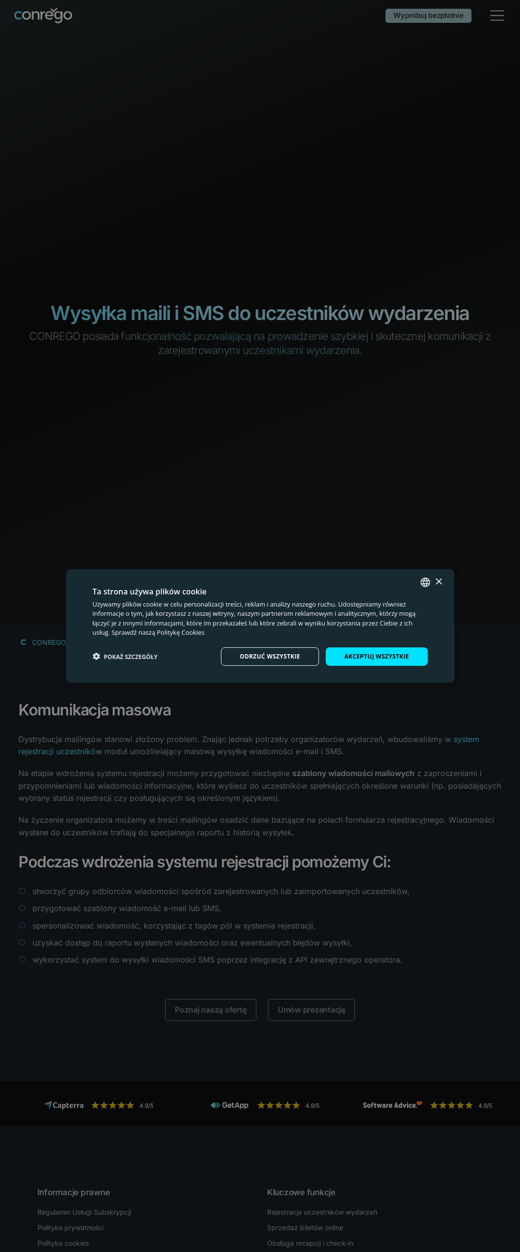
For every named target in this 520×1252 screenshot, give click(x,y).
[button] (125, 656)
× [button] (438, 581)
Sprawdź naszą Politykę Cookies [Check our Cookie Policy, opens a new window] (158, 632)
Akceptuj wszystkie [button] (376, 656)
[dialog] (260, 626)
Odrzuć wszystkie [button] (270, 656)
